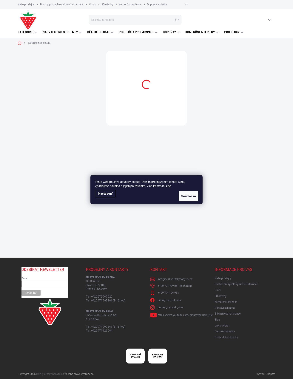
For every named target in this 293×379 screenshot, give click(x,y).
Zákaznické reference (228, 313)
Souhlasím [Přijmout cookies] (186, 196)
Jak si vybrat (222, 325)
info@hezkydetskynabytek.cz (175, 279)
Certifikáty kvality (225, 331)
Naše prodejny (26, 4)
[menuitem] (28, 32)
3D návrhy (107, 4)
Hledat (177, 19)
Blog (217, 319)
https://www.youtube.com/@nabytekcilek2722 (185, 314)
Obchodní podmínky (226, 337)
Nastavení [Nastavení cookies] (105, 193)
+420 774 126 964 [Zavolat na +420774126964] (168, 292)
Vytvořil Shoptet (265, 373)
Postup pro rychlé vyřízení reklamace (62, 4)
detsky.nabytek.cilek (169, 300)
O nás (92, 4)
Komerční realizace (130, 4)
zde (168, 186)
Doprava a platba (157, 4)
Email (24, 278)
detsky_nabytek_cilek (170, 307)
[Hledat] (135, 19)
